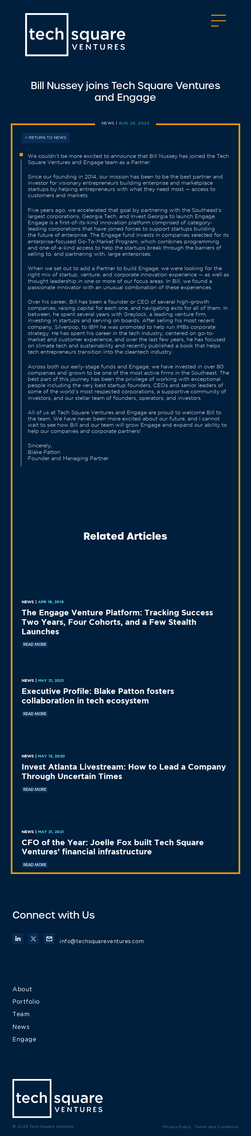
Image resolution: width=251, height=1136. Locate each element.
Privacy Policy (177, 1127)
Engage (24, 1039)
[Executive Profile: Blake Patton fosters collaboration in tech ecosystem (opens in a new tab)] (125, 696)
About (22, 989)
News (108, 123)
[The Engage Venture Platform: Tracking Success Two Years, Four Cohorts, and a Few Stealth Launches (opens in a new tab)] (125, 622)
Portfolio (26, 1002)
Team (21, 1014)
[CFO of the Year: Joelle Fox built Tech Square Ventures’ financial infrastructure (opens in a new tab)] (125, 847)
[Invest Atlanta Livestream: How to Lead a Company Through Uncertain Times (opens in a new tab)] (125, 772)
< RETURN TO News (45, 138)
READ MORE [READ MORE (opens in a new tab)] (34, 644)
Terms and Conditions (217, 1127)
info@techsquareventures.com (94, 941)
